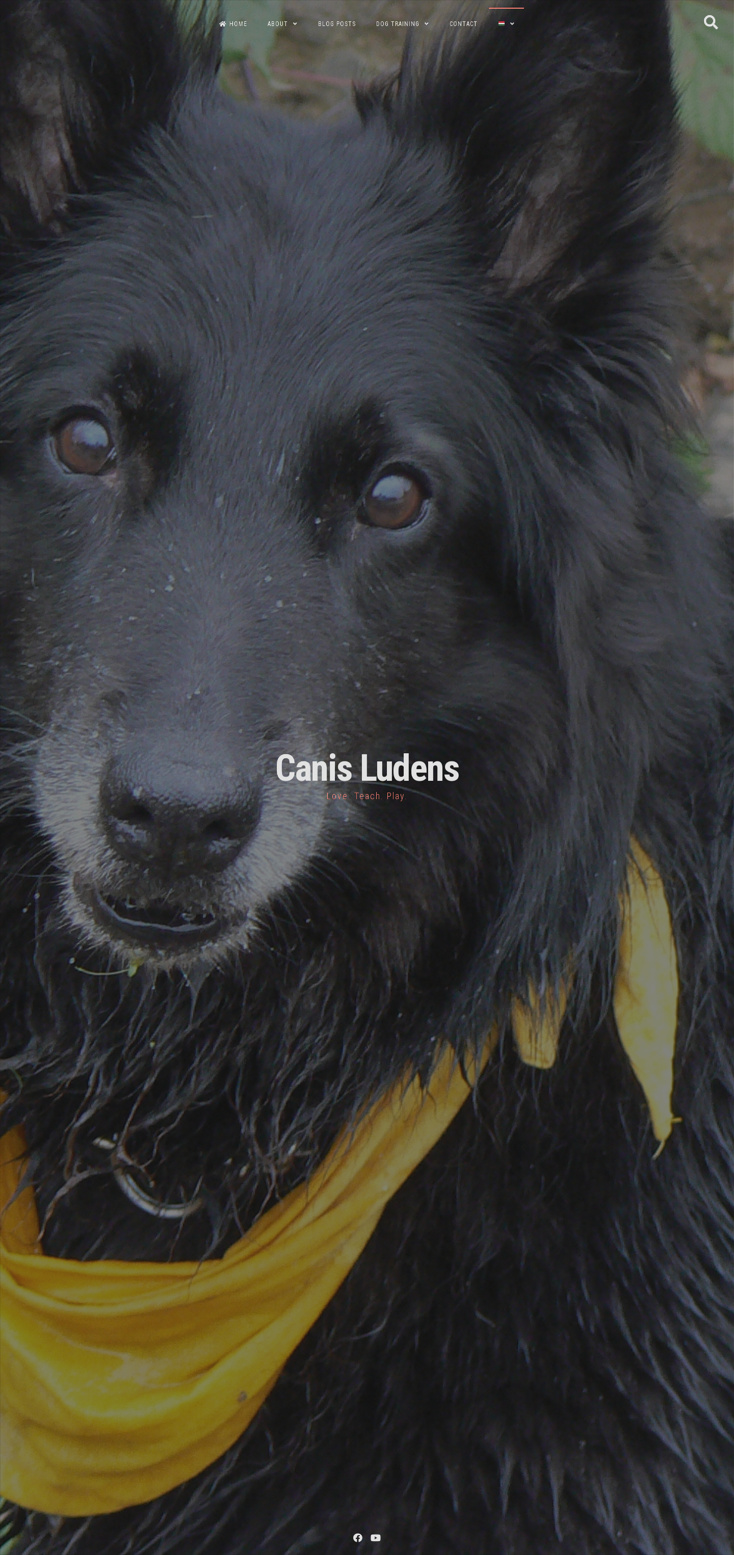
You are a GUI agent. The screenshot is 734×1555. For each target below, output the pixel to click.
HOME (233, 24)
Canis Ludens (367, 768)
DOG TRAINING (398, 24)
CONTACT (464, 24)
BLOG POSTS (337, 24)
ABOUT (278, 24)
